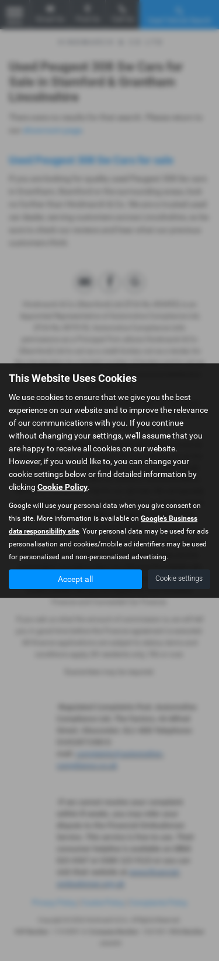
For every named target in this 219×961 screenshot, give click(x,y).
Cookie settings (179, 578)
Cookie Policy (62, 487)
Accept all (75, 579)
